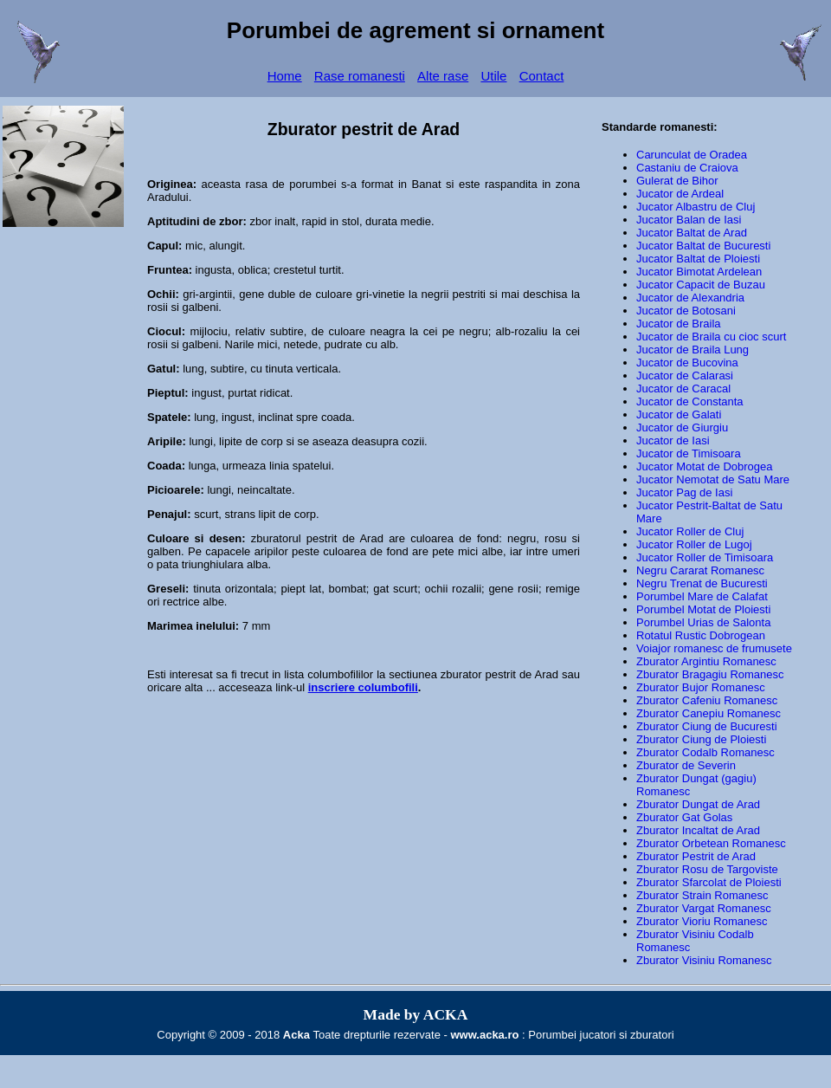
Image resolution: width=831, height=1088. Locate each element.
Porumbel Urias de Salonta (703, 622)
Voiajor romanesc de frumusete (714, 648)
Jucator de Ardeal (680, 193)
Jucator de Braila (678, 323)
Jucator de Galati (678, 414)
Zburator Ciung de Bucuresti (706, 726)
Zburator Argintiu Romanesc (706, 661)
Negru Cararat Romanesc (700, 570)
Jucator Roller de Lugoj (694, 544)
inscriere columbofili (363, 687)
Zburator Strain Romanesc (702, 895)
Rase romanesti (359, 75)
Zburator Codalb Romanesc (705, 752)
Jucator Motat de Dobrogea (704, 466)
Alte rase (442, 75)
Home (284, 75)
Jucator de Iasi (673, 440)
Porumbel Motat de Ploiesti (703, 609)
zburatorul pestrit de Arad (317, 538)
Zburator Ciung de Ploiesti (701, 739)
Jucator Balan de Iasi (688, 219)
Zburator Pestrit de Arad (696, 856)
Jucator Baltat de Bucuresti (703, 245)
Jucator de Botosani (686, 310)
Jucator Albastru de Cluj (695, 206)
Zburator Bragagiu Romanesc (710, 674)
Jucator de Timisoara (688, 453)
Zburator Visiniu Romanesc (704, 960)
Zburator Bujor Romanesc (700, 687)
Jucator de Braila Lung (692, 349)
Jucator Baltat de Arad (691, 232)
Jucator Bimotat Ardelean (699, 271)
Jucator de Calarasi (684, 375)
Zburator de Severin (686, 765)
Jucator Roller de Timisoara (704, 557)
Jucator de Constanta (690, 401)
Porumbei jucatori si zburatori (600, 1034)
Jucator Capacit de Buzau (700, 284)
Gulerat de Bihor (677, 180)
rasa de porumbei (291, 184)
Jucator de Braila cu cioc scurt (711, 336)
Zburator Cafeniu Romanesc (706, 700)
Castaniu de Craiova (687, 167)
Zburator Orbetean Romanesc (711, 843)
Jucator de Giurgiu (682, 427)
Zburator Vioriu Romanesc (702, 921)
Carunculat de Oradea (691, 154)
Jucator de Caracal (683, 388)
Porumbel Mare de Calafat (702, 596)
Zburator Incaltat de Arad (698, 830)
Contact (541, 75)
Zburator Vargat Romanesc (703, 908)
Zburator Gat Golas (684, 817)
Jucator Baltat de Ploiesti (698, 258)
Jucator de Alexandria (690, 297)
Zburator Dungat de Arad (698, 804)
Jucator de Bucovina (687, 362)
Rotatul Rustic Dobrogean (700, 635)
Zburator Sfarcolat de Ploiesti (709, 882)
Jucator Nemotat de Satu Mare (712, 479)
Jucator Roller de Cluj (690, 531)
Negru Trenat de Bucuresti (702, 583)
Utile (493, 75)
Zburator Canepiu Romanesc (708, 713)
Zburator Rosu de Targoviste (707, 869)
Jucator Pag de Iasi (684, 492)
